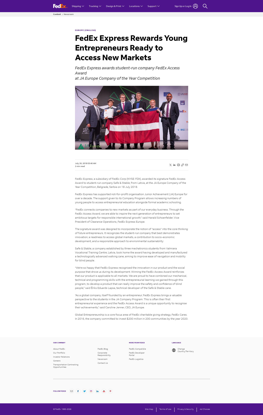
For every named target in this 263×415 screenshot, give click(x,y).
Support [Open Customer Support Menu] (154, 6)
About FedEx (59, 349)
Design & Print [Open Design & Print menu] (115, 6)
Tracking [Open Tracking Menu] (95, 6)
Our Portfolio (59, 353)
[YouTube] (104, 391)
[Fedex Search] (205, 6)
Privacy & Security (185, 409)
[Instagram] (91, 391)
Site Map (149, 409)
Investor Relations (61, 357)
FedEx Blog (103, 349)
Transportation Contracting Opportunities (65, 366)
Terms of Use (165, 409)
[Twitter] (84, 391)
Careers (56, 361)
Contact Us (103, 363)
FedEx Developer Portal (137, 354)
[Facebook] (78, 391)
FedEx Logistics (136, 359)
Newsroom (69, 14)
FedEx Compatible (137, 349)
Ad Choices (205, 409)
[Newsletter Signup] (71, 391)
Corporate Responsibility (104, 354)
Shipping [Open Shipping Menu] (78, 6)
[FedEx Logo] (60, 6)
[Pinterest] (110, 391)
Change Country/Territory (183, 350)
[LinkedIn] (97, 391)
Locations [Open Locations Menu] (136, 6)
